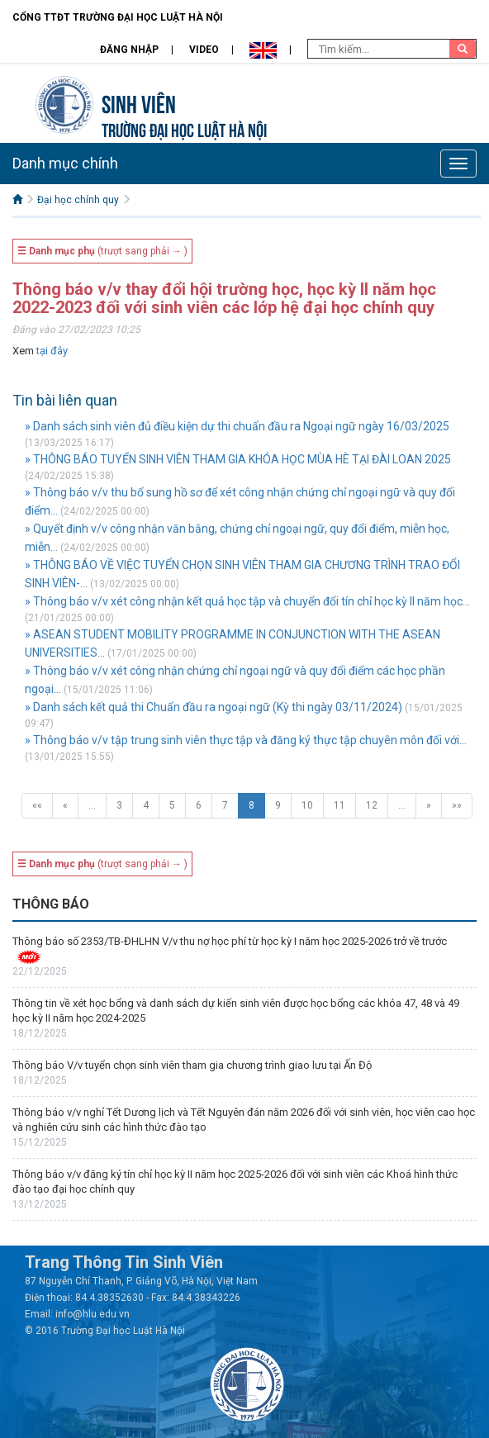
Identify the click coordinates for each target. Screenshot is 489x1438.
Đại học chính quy (78, 200)
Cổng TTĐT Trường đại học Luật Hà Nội (117, 17)
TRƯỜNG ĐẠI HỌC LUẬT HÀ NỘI (184, 128)
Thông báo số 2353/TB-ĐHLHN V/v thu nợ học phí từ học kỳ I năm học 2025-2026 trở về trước (229, 941)
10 (307, 805)
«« (37, 805)
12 (371, 805)
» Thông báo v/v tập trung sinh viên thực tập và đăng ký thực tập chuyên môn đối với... (246, 740)
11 (339, 805)
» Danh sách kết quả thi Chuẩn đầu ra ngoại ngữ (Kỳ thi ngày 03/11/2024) (213, 707)
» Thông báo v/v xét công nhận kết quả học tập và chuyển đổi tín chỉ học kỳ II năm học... (247, 601)
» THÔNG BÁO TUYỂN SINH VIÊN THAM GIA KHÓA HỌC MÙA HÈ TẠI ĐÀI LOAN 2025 (238, 459)
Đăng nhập (129, 49)
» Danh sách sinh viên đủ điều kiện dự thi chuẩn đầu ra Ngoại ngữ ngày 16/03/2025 (237, 426)
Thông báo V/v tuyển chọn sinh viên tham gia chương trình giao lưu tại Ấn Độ (192, 1065)
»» (457, 805)
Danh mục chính (65, 163)
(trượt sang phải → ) (102, 251)
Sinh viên (139, 102)
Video (204, 49)
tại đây (52, 350)
